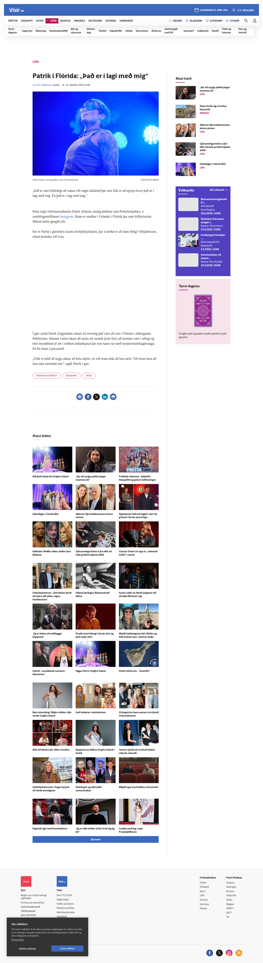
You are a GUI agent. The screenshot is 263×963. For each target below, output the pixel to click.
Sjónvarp (204, 904)
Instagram (66, 216)
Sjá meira (95, 839)
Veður (89, 376)
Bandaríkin (71, 376)
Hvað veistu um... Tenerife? (134, 671)
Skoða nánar (17, 940)
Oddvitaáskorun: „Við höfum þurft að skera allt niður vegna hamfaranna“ (52, 596)
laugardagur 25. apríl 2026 (214, 10)
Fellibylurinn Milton (46, 376)
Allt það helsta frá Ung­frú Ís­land (50, 476)
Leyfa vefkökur (67, 948)
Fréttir (203, 883)
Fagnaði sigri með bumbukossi (50, 829)
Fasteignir (231, 887)
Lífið (202, 895)
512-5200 (67, 895)
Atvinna (230, 891)
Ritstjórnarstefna (65, 908)
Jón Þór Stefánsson (42, 85)
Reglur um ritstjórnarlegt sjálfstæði (34, 897)
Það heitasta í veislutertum (91, 712)
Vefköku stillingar (27, 948)
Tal (227, 917)
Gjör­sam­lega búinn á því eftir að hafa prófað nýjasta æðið (215, 147)
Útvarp (203, 908)
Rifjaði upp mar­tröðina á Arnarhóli (138, 787)
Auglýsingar (63, 899)
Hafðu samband (65, 904)
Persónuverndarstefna (32, 903)
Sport (202, 891)
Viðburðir (231, 895)
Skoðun (204, 900)
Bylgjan (230, 904)
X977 (229, 913)
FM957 (229, 908)
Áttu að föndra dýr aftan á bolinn (51, 750)
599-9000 (31, 915)
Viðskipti (204, 887)
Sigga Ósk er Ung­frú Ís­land (91, 671)
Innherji (230, 883)
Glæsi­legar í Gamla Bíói (45, 514)
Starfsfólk (62, 917)
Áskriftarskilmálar (66, 912)
